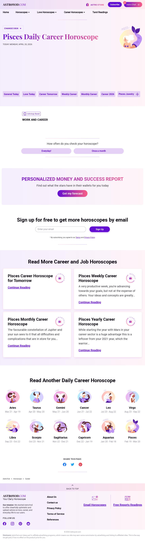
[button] (72, 487)
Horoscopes (21, 12)
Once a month (99, 151)
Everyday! (46, 151)
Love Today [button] (29, 94)
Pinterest (80, 464)
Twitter (72, 464)
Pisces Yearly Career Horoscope (97, 321)
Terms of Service (55, 513)
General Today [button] (11, 94)
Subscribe (114, 4)
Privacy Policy (89, 237)
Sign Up (100, 229)
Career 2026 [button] (108, 94)
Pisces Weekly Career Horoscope (98, 278)
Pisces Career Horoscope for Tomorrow (30, 278)
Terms (78, 237)
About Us (51, 496)
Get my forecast (72, 193)
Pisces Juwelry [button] (129, 94)
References (53, 519)
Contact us (52, 502)
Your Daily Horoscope (14, 497)
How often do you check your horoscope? (72, 143)
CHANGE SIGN (13, 28)
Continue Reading (19, 287)
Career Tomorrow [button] (48, 94)
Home (6, 12)
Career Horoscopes (73, 12)
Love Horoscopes (45, 12)
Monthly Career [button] (89, 94)
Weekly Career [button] (69, 94)
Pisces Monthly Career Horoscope (28, 321)
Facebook (64, 464)
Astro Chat (132, 4)
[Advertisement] (72, 70)
